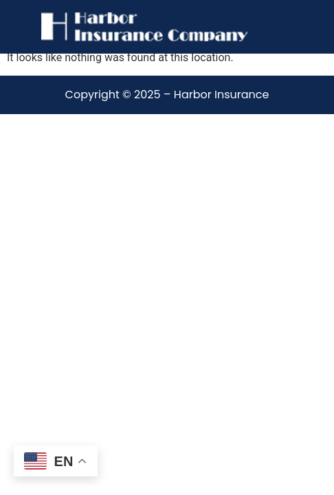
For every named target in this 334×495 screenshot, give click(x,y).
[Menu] (270, 26)
